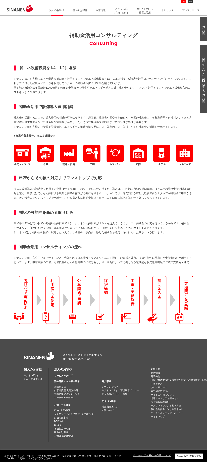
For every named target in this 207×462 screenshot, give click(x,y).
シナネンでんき (110, 387)
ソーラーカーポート (64, 397)
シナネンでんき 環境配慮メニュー (120, 390)
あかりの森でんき (33, 379)
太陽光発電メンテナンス (67, 394)
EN (190, 1)
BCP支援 (59, 421)
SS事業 (58, 425)
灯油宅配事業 (61, 417)
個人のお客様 (33, 369)
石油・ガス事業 (62, 405)
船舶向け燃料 (61, 432)
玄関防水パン (109, 410)
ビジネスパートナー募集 (114, 394)
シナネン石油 (31, 375)
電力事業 (106, 381)
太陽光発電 (60, 387)
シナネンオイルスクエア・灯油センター (75, 414)
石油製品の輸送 (62, 428)
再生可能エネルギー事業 (67, 381)
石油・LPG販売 (62, 410)
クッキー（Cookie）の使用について (152, 455)
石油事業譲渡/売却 (63, 436)
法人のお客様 (63, 372)
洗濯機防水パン (110, 406)
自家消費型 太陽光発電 (66, 390)
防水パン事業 (109, 401)
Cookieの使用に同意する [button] (189, 456)
